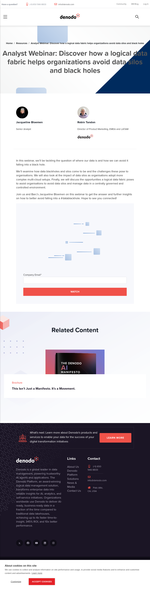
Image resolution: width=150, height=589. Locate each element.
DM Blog (135, 4)
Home (9, 43)
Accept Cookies (42, 581)
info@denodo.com (66, 4)
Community (121, 4)
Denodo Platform (72, 473)
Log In (146, 4)
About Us (73, 467)
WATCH (75, 291)
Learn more (115, 438)
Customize (16, 581)
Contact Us (74, 491)
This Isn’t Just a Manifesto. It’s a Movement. (43, 388)
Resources (21, 43)
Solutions (73, 479)
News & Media (72, 485)
